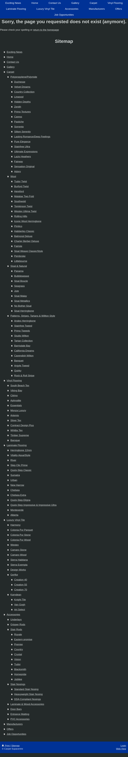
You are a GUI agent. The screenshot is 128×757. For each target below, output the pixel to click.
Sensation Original (24, 166)
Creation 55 (20, 584)
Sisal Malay (20, 296)
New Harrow (17, 485)
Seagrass (19, 286)
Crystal (18, 654)
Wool (13, 176)
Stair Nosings (17, 684)
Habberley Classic (24, 231)
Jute (16, 291)
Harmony (15, 525)
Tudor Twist (20, 181)
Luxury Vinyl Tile (16, 520)
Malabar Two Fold (24, 196)
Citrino (14, 395)
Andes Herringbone (25, 320)
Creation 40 (20, 579)
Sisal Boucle (21, 281)
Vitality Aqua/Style (20, 455)
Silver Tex (15, 420)
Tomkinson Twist (23, 206)
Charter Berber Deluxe (26, 241)
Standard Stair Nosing (26, 689)
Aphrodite (15, 400)
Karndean (15, 594)
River (13, 460)
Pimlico (18, 226)
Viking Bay (16, 390)
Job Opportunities (16, 734)
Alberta (14, 515)
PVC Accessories (20, 719)
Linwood (18, 96)
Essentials (16, 405)
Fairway (18, 161)
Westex (14, 544)
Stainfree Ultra (22, 146)
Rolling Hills (20, 216)
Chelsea (15, 490)
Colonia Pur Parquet (21, 530)
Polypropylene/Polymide (23, 76)
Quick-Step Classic (21, 470)
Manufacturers (15, 724)
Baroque (15, 440)
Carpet (10, 71)
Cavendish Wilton (24, 355)
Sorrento (19, 126)
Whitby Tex (16, 430)
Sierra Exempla (18, 564)
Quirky (17, 370)
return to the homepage (46, 29)
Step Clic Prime (19, 465)
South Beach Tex (19, 385)
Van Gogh (19, 604)
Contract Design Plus (22, 425)
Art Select (19, 609)
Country (18, 649)
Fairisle (18, 246)
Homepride (20, 674)
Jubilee (18, 679)
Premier (18, 644)
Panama (18, 271)
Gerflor (14, 574)
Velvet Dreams (22, 86)
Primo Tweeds (22, 330)
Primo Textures (22, 111)
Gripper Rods (17, 624)
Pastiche (19, 121)
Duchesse (19, 81)
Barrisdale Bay (22, 345)
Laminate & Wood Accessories (27, 704)
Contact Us (13, 62)
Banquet (18, 360)
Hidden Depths (22, 101)
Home (10, 57)
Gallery (11, 67)
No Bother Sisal (22, 305)
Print (6, 745)
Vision (17, 659)
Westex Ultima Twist (25, 211)
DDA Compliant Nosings (27, 699)
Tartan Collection (23, 340)
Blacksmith (20, 669)
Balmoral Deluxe (23, 236)
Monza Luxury (18, 410)
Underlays (16, 619)
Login (123, 745)
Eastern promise (23, 639)
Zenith (17, 106)
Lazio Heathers (22, 156)
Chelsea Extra (18, 495)
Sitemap (15, 745)
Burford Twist (21, 186)
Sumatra (15, 475)
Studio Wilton (21, 335)
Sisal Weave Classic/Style (28, 251)
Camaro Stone (18, 549)
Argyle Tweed (21, 365)
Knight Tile (20, 599)
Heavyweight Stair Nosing (28, 694)
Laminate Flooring (17, 445)
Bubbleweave (21, 276)
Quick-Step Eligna (20, 500)
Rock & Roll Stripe (24, 375)
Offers (10, 729)
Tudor (17, 664)
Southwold (20, 201)
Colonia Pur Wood (20, 539)
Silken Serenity (22, 131)
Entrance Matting (19, 714)
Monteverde (17, 510)
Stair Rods (16, 629)
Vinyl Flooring (14, 380)
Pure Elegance (22, 141)
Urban (13, 480)
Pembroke (20, 256)
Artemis (14, 415)
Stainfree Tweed (23, 325)
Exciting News (14, 52)
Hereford (19, 191)
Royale (18, 634)
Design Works (18, 569)
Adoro (17, 171)
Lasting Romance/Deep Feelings (32, 136)
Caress (18, 116)
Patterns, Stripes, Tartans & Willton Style (32, 315)
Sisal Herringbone (24, 310)
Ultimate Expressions (25, 151)
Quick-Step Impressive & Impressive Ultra (33, 505)
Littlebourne (20, 261)
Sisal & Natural (18, 266)
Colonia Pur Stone (20, 534)
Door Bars (16, 709)
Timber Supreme (19, 435)
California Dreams (24, 350)
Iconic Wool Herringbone (27, 221)
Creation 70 (20, 589)
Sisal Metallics (22, 300)
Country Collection (24, 91)
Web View (121, 749)
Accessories (13, 614)
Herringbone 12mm (21, 450)
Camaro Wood (18, 554)
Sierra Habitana (19, 559)
